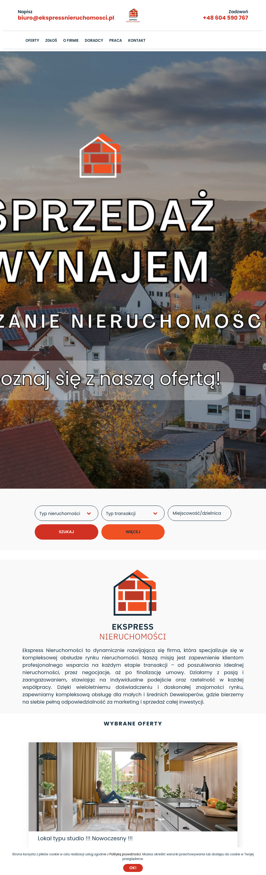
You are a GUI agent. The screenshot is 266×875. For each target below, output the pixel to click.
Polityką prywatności (125, 854)
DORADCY (94, 40)
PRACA (115, 40)
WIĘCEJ (133, 532)
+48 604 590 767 (225, 17)
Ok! (132, 868)
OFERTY (32, 40)
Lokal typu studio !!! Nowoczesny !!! (85, 838)
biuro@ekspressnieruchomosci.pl (66, 17)
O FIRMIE (71, 40)
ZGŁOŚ (51, 40)
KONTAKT (137, 40)
